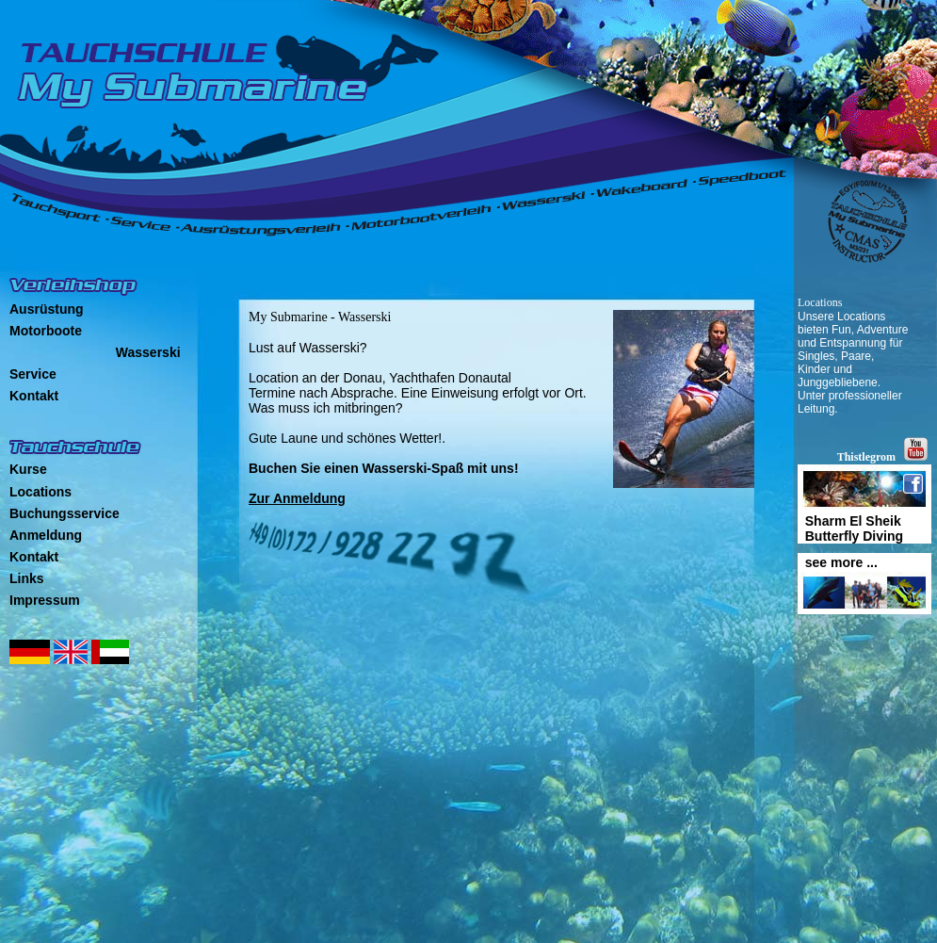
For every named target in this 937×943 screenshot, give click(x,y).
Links (26, 578)
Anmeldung (45, 535)
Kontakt (33, 395)
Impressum (44, 600)
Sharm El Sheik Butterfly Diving (850, 528)
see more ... (838, 562)
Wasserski (148, 352)
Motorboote (45, 330)
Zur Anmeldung (297, 498)
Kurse (28, 469)
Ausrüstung (46, 309)
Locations (40, 491)
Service (33, 374)
